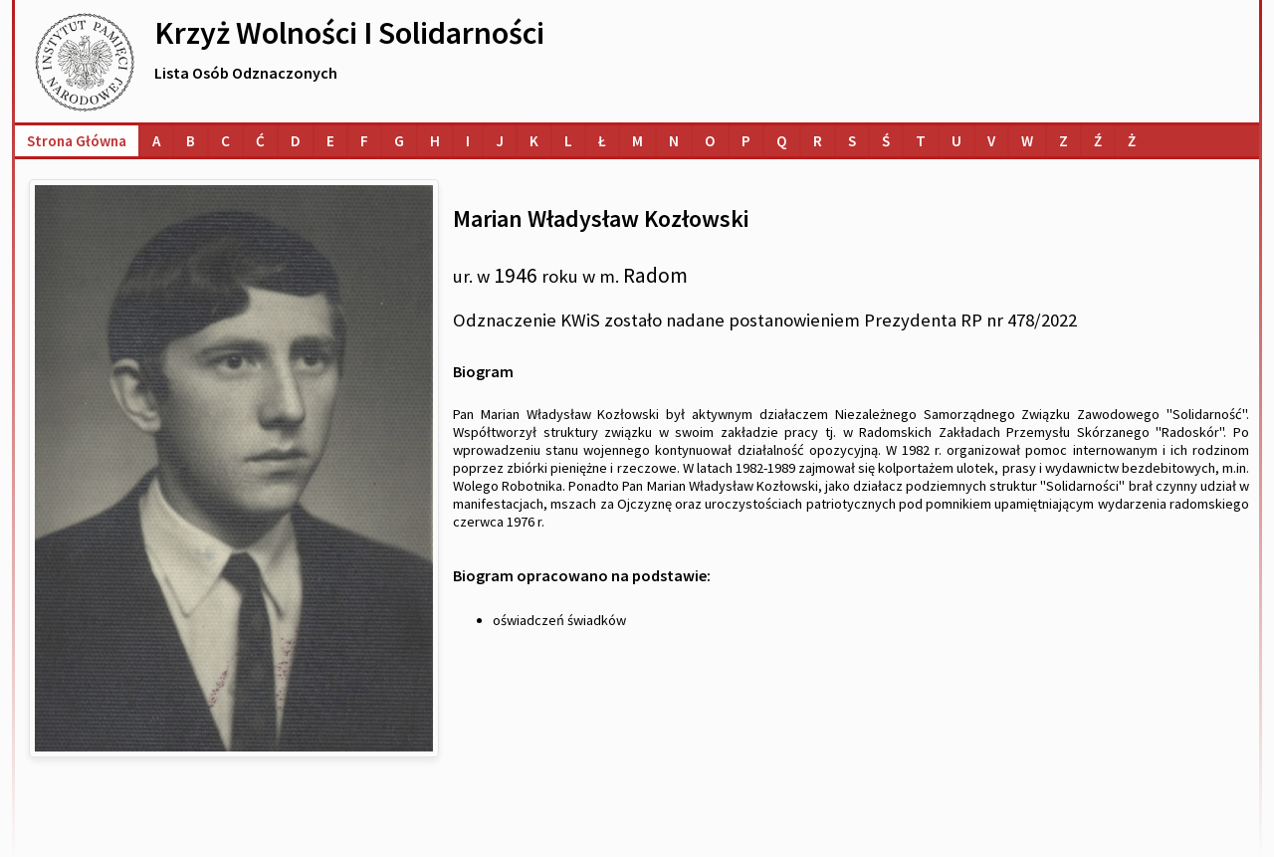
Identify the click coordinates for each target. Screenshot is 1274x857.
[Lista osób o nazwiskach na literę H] (435, 140)
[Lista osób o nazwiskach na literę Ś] (886, 140)
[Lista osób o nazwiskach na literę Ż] (1132, 140)
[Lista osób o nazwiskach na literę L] (568, 140)
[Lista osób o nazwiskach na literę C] (225, 140)
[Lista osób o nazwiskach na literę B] (190, 140)
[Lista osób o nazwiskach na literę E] (330, 140)
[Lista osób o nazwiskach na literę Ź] (1098, 140)
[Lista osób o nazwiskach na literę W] (1027, 140)
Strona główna (76, 140)
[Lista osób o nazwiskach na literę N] (674, 140)
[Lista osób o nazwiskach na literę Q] (781, 140)
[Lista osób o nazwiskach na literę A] (156, 140)
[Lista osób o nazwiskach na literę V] (991, 140)
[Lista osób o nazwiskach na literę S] (852, 140)
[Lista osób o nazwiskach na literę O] (710, 140)
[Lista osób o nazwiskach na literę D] (296, 140)
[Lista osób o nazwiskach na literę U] (956, 140)
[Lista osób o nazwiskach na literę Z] (1063, 140)
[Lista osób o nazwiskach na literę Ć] (260, 140)
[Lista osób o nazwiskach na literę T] (921, 140)
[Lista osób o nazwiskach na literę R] (817, 140)
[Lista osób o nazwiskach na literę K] (534, 140)
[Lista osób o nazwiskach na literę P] (746, 140)
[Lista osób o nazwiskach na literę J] (500, 140)
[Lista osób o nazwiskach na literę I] (468, 140)
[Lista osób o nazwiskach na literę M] (637, 140)
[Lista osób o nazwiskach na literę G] (399, 140)
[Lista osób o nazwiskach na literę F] (364, 140)
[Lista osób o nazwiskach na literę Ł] (602, 140)
